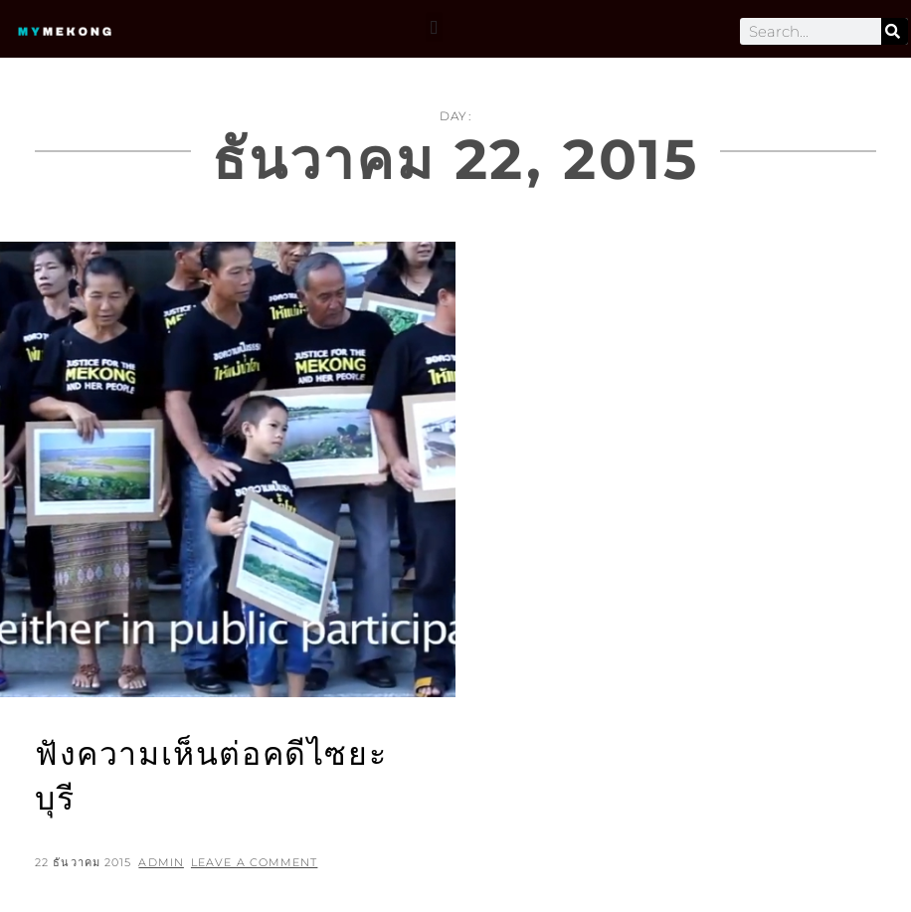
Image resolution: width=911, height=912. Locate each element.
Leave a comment (254, 862)
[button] (434, 27)
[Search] (894, 31)
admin (161, 862)
